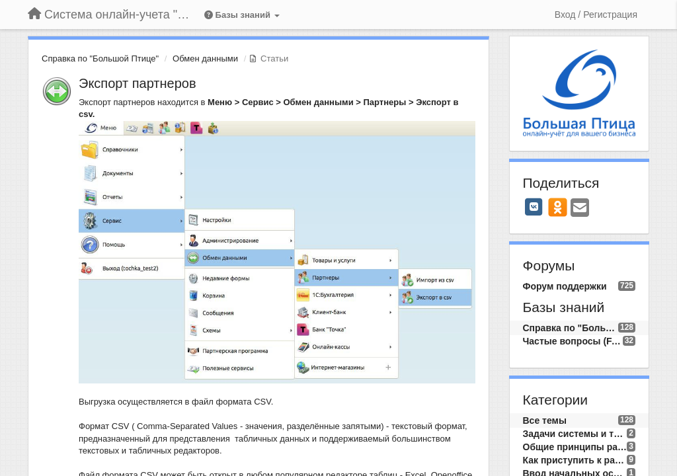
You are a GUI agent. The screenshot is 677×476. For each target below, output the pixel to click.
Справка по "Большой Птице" (100, 58)
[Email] (580, 208)
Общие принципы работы (575, 447)
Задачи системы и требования (575, 433)
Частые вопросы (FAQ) (573, 341)
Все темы (545, 420)
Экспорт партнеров (137, 83)
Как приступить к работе (575, 460)
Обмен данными (205, 58)
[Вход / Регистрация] (596, 14)
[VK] (534, 207)
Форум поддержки (565, 286)
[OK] (557, 207)
